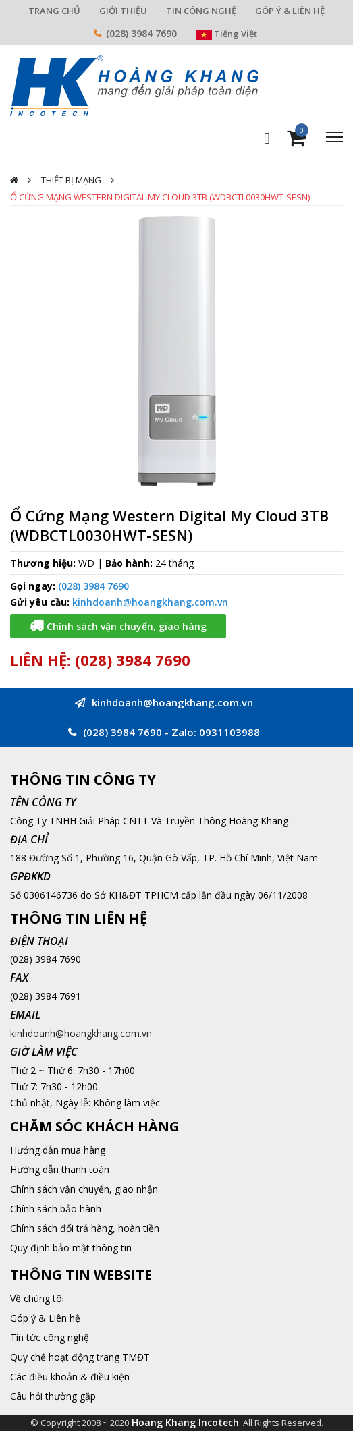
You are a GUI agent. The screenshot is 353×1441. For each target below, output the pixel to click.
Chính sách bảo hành (55, 1208)
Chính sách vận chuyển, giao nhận (84, 1189)
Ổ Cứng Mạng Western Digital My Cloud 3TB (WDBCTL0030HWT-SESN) (160, 197)
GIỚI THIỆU (123, 11)
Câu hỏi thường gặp (53, 1396)
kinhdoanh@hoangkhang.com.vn (150, 602)
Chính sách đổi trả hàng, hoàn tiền (84, 1228)
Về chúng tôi (37, 1298)
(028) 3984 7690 (141, 33)
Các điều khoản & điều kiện (70, 1376)
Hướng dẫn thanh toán (59, 1169)
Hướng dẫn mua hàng (57, 1149)
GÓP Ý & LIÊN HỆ (290, 11)
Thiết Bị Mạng (71, 180)
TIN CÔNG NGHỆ (201, 11)
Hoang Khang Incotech (185, 1422)
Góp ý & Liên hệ (45, 1317)
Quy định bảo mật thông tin (71, 1247)
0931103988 (229, 732)
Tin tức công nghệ (49, 1337)
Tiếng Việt (226, 34)
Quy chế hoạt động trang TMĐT (80, 1357)
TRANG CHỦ (54, 11)
